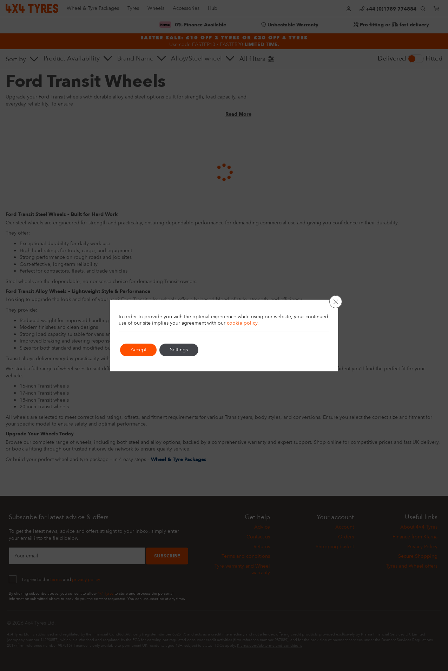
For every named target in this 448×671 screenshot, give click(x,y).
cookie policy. (243, 323)
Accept (138, 349)
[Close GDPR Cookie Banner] (335, 301)
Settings (179, 349)
